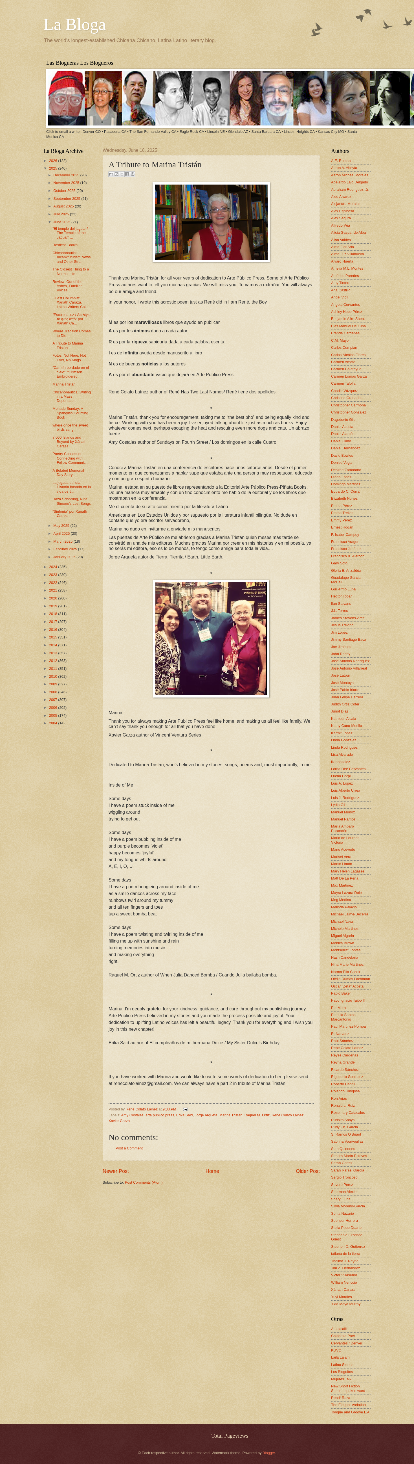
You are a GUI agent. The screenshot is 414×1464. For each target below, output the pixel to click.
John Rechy (340, 654)
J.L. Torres (339, 610)
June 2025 (62, 222)
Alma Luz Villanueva (347, 254)
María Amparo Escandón (342, 828)
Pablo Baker (341, 993)
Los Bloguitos (342, 1372)
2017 (53, 622)
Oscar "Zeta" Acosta (347, 986)
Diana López (341, 477)
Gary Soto (339, 563)
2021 (53, 590)
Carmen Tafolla (343, 383)
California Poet (343, 1336)
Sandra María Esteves (349, 1156)
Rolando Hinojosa (345, 1091)
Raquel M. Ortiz (257, 1115)
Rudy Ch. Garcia (344, 1127)
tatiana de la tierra (345, 1253)
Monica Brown (342, 943)
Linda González (343, 740)
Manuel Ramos (343, 819)
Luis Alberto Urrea (345, 790)
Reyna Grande (343, 1062)
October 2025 (64, 191)
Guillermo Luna (343, 589)
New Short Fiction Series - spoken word (348, 1388)
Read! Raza (340, 1398)
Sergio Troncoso (344, 1177)
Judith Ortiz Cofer (345, 704)
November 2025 (66, 183)
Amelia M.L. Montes (347, 268)
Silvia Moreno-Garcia (348, 1206)
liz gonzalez (340, 762)
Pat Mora (338, 1008)
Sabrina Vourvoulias (347, 1141)
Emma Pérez (341, 506)
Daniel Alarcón (342, 434)
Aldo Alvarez (341, 196)
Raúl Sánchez (342, 1041)
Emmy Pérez (341, 520)
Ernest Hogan (342, 527)
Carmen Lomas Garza (349, 376)
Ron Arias (339, 1098)
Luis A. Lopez (342, 783)
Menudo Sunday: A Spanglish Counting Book (70, 412)
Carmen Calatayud (346, 369)
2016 (53, 629)
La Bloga (74, 24)
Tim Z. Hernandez (345, 1268)
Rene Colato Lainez (142, 1109)
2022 (53, 583)
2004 (53, 723)
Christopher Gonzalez (348, 412)
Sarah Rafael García (347, 1170)
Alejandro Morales (345, 204)
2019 (53, 606)
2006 (53, 707)
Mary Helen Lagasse (347, 871)
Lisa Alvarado (342, 754)
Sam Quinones (343, 1149)
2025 (53, 168)
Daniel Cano (341, 441)
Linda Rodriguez (344, 747)
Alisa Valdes (341, 240)
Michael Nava (342, 921)
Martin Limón (341, 864)
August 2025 (64, 206)
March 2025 (63, 541)
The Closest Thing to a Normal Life (70, 271)
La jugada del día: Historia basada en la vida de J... (71, 486)
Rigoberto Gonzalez (347, 1077)
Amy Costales (132, 1115)
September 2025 (67, 198)
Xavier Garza (119, 1121)
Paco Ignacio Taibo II (348, 1000)
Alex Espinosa (342, 211)
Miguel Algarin (342, 936)
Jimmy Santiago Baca (348, 639)
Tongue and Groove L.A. (351, 1412)
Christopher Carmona (348, 405)
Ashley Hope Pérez (346, 311)
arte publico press (160, 1115)
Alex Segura (341, 218)
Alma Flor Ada (342, 247)
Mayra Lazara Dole (346, 893)
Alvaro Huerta (342, 261)
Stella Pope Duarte (346, 1227)
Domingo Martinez (345, 484)
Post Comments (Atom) (144, 1182)
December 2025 (66, 175)
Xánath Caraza (343, 1289)
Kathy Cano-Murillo (346, 726)
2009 (53, 684)
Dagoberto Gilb (343, 419)
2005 (53, 715)
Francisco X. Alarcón (347, 556)
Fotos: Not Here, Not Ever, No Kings (69, 357)
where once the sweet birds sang (70, 427)
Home (212, 1171)
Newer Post (116, 1171)
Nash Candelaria (344, 957)
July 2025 (61, 214)
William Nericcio (344, 1282)
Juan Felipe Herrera (347, 697)
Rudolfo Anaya (343, 1120)
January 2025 (64, 557)
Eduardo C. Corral (345, 491)
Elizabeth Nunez (344, 498)
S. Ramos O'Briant (346, 1134)
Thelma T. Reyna (344, 1261)
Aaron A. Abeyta (344, 168)
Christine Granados (346, 398)
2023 (53, 575)
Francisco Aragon (345, 542)
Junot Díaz (340, 711)
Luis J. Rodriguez (345, 798)
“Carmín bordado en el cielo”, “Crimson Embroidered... (70, 371)
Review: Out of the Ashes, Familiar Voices (67, 286)
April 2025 (62, 533)
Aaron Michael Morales (349, 175)
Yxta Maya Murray (345, 1304)
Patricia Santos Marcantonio (343, 1017)
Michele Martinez (344, 928)
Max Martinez (342, 885)
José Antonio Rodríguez (350, 661)
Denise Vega (341, 462)
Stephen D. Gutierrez (348, 1246)
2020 (53, 598)
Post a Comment (129, 1148)
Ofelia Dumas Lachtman (350, 979)
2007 (53, 700)
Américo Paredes (345, 276)
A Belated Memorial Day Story (68, 472)
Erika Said (184, 1115)
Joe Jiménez (341, 647)
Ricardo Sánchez (345, 1069)
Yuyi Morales (341, 1297)
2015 (53, 637)
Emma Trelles (342, 513)
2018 (53, 614)
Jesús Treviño (342, 625)
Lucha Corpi (341, 776)
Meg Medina (341, 900)
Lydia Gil (338, 805)
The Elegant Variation (348, 1405)
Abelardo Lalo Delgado (349, 182)
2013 (53, 653)
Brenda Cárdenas (345, 333)
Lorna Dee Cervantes (348, 769)
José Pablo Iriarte (345, 690)
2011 (53, 668)
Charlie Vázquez (344, 391)
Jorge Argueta (206, 1115)
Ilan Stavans (341, 603)
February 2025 (65, 549)
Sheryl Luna (341, 1199)
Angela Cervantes (345, 304)
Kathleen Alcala (343, 718)
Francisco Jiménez (346, 549)
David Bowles (342, 455)
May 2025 (61, 525)
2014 (53, 645)
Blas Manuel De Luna (348, 326)
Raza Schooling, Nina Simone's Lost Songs (71, 501)
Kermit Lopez (342, 733)
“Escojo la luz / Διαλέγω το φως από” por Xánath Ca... (71, 319)
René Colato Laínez (347, 1048)
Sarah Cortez (342, 1163)
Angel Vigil (339, 297)
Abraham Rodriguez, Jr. (350, 189)
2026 (53, 161)
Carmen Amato (343, 362)
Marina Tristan (231, 1115)
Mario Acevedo (343, 849)
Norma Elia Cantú (345, 972)
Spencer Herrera (344, 1220)
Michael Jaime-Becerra (349, 914)
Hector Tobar (341, 596)
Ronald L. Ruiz (343, 1105)
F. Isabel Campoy (345, 534)
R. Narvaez (340, 1034)
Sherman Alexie (343, 1192)
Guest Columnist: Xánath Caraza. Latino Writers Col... (70, 302)
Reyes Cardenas (344, 1055)
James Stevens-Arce (348, 618)
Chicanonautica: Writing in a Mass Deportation (71, 396)
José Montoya (342, 683)
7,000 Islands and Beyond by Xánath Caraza (69, 441)
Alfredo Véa (340, 225)
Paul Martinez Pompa (348, 1026)
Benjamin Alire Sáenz (348, 319)
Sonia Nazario (342, 1213)
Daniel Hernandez (345, 448)
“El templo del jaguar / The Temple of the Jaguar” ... (70, 232)
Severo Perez (342, 1185)
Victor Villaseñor (344, 1275)
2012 (53, 661)
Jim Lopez (339, 632)
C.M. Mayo (340, 340)
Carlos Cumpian (344, 347)
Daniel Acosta (342, 427)
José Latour (340, 675)
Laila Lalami (341, 1357)
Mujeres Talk (341, 1379)
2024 (53, 567)
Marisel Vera (341, 857)
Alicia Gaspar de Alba (348, 232)
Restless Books (65, 245)
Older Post (308, 1171)
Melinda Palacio (344, 907)
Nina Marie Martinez (347, 964)
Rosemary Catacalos (348, 1112)
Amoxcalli (339, 1329)
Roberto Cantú (343, 1084)
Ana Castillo (341, 290)
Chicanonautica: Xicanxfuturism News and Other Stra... (71, 257)
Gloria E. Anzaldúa (346, 570)
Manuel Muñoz (343, 812)
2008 (53, 692)
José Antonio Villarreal (349, 668)
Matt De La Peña (344, 878)
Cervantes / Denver (346, 1343)
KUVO (336, 1350)
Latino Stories (342, 1365)
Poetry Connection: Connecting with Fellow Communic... (70, 458)
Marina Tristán (64, 384)
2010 (53, 676)
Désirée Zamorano (346, 470)
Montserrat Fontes (345, 950)
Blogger (269, 1453)
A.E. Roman (341, 161)
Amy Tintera (341, 283)
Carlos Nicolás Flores (348, 355)
